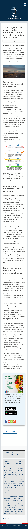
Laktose (21, 491)
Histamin (7, 485)
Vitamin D (13, 511)
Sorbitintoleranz (13, 507)
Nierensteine (7, 498)
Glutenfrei (12, 481)
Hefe (14, 483)
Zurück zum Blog (10, 431)
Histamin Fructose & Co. (19, 41)
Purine (21, 502)
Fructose (20, 470)
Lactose (21, 489)
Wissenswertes (8, 513)
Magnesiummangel (8, 494)
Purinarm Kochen (10, 502)
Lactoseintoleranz (9, 491)
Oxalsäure (15, 500)
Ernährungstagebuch (11, 438)
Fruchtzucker (7, 470)
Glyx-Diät (10, 483)
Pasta (22, 500)
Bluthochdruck (19, 463)
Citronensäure (7, 465)
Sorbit (5, 507)
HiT (22, 487)
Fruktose (7, 476)
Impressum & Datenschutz (17, 525)
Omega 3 (20, 498)
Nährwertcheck (10, 452)
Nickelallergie (13, 496)
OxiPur (7, 456)
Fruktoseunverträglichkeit (10, 477)
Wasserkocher (20, 511)
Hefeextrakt (20, 483)
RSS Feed (7, 518)
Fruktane (21, 474)
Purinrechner (7, 504)
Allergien (7, 461)
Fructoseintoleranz (10, 472)
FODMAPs (20, 468)
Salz (22, 505)
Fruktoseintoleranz (17, 476)
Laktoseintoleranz (9, 493)
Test (22, 507)
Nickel (5, 496)
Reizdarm (7, 505)
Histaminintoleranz (10, 487)
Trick (15, 509)
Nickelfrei (21, 496)
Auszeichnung (8, 463)
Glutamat (6, 481)
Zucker (15, 513)
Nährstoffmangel (19, 494)
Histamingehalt (18, 485)
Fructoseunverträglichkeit (10, 474)
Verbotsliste (6, 511)
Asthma (21, 461)
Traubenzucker (7, 509)
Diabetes (20, 465)
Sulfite (19, 507)
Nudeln (14, 498)
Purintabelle (20, 504)
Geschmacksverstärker (9, 479)
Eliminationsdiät (8, 440)
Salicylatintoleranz (15, 505)
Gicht (21, 479)
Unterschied (20, 509)
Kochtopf (6, 489)
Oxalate (6, 500)
